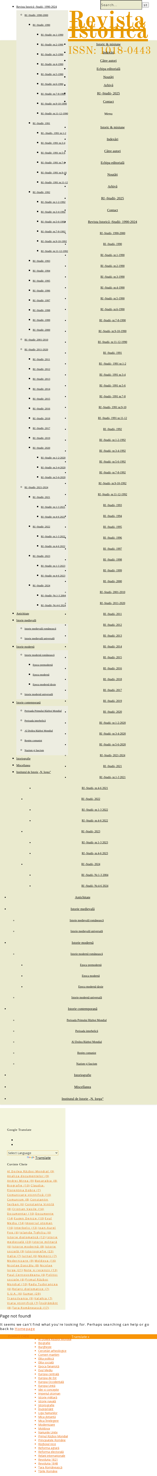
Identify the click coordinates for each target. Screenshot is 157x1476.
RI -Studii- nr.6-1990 (52, 83)
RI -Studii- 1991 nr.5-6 (53, 152)
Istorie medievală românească (40, 628)
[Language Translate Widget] (32, 1152)
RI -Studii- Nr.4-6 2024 (53, 605)
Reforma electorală (51, 1452)
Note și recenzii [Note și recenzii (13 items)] (40, 1270)
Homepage (25, 1328)
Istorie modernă (25, 646)
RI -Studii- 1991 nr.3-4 (53, 142)
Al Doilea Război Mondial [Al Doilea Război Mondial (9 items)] (30, 1171)
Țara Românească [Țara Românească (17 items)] (30, 1308)
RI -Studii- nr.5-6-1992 (53, 221)
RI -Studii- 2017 (41, 428)
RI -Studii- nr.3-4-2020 (53, 467)
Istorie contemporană (28, 702)
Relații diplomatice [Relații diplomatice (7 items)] (30, 1289)
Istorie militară (47, 1397)
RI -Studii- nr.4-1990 (52, 64)
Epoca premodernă (43, 664)
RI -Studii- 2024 (41, 585)
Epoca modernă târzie (44, 684)
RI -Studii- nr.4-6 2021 (53, 516)
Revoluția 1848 (48, 1463)
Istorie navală (47, 1401)
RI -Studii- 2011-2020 (36, 349)
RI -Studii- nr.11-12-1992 (54, 251)
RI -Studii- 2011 (41, 359)
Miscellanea (23, 765)
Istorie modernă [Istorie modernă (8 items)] (28, 1246)
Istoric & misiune (108, 44)
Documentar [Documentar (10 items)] (21, 1213)
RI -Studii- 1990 (41, 24)
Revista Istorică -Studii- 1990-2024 (36, 6)
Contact (108, 101)
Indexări (108, 52)
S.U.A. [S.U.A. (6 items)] (14, 1293)
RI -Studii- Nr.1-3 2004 (53, 595)
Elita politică (46, 1358)
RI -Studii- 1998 (41, 310)
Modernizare (46, 1425)
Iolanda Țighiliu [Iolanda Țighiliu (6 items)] (35, 1232)
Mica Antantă (47, 1417)
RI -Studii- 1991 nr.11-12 (54, 182)
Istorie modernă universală (39, 694)
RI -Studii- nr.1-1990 (52, 34)
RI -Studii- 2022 (41, 526)
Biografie (44, 1343)
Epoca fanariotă (48, 1366)
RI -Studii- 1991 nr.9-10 (54, 172)
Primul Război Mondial (53, 1436)
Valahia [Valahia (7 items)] (43, 1298)
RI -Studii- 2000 (41, 329)
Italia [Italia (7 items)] (14, 1256)
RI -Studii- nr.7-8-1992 (53, 231)
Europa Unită (46, 1386)
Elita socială (46, 1362)
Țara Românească (50, 1467)
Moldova (44, 1428)
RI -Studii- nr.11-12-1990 (54, 113)
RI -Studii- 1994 (41, 270)
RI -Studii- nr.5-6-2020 (53, 477)
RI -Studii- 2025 (108, 93)
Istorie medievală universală (40, 638)
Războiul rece (47, 1444)
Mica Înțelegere (48, 1421)
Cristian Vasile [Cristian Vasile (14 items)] (28, 1209)
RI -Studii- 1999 (41, 320)
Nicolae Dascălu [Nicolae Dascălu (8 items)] (23, 1265)
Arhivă (108, 85)
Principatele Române (52, 1440)
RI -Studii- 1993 (41, 260)
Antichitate (22, 613)
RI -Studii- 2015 (41, 398)
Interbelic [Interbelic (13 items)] (26, 1228)
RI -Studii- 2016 (41, 408)
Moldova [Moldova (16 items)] (45, 1260)
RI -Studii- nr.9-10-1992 (54, 241)
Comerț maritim (48, 1355)
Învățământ (45, 1409)
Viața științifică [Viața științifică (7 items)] (22, 1303)
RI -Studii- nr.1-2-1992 (53, 201)
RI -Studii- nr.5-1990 (52, 74)
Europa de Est (47, 1378)
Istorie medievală (26, 620)
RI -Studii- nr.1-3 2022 (53, 536)
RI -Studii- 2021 (41, 497)
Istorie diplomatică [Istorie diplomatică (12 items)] (26, 1237)
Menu (108, 114)
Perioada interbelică (35, 720)
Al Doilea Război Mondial (39, 730)
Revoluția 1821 (48, 1459)
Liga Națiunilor (47, 1413)
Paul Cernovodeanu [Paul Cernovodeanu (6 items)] (26, 1275)
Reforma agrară (48, 1448)
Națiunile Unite (48, 1432)
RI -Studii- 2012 (41, 369)
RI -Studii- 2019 (41, 438)
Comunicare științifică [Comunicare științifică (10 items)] (29, 1195)
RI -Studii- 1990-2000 (36, 15)
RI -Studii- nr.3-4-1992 (53, 211)
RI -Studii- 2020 (41, 447)
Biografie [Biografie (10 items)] (18, 1185)
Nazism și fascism (34, 750)
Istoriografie (23, 758)
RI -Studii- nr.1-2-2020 (53, 457)
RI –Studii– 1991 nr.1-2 (53, 133)
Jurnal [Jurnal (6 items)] (29, 1256)
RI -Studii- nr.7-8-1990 (53, 93)
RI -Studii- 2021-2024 (36, 487)
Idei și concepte (48, 1390)
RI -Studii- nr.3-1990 (52, 54)
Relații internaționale (51, 1456)
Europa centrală (48, 1374)
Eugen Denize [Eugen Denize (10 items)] (29, 1218)
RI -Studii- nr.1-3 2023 (53, 565)
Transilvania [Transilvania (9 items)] (20, 1298)
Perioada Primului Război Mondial (43, 710)
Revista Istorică (108, 26)
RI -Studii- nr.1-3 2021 (53, 506)
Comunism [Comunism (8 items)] (18, 1199)
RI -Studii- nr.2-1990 (52, 44)
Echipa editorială (108, 69)
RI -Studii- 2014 (41, 388)
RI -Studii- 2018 (41, 418)
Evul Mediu (45, 1370)
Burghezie (45, 1347)
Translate (39, 1157)
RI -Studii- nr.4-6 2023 (53, 575)
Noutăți (108, 77)
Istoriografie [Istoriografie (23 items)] (39, 1251)
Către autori (108, 61)
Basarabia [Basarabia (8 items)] (46, 1181)
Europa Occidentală (51, 1382)
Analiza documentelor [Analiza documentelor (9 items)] (28, 1176)
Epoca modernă (41, 674)
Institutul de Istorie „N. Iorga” (33, 772)
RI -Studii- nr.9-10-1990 (54, 103)
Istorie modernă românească (40, 654)
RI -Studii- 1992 (41, 192)
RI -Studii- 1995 (41, 280)
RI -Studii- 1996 (41, 290)
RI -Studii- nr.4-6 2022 (53, 546)
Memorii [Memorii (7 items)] (47, 1256)
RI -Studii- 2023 (41, 556)
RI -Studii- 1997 (41, 300)
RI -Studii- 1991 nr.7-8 (53, 162)
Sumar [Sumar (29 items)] (32, 1293)
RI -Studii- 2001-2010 (36, 339)
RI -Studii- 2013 (41, 378)
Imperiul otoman (49, 1393)
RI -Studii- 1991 (41, 123)
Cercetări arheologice (52, 1351)
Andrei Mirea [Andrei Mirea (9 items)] (20, 1181)
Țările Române (47, 1471)
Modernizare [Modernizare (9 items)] (20, 1260)
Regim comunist (33, 740)
